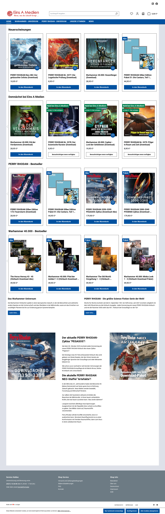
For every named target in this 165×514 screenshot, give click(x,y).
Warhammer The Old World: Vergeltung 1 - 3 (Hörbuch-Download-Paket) (98, 277)
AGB (111, 492)
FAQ (59, 486)
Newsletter (114, 481)
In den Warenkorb (25, 87)
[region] (82, 59)
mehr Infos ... (14, 313)
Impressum (114, 489)
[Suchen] (116, 13)
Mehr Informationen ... (64, 511)
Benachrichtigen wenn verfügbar (63, 154)
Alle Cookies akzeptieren (149, 511)
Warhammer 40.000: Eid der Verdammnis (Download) (23, 143)
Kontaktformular (23, 487)
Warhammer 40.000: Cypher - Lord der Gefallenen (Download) (100, 143)
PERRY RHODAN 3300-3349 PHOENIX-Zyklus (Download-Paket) (137, 210)
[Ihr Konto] (137, 13)
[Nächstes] (158, 59)
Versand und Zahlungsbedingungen (70, 481)
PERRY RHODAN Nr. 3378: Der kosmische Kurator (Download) (62, 143)
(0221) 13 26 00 (11, 484)
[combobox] (81, 13)
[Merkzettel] (131, 13)
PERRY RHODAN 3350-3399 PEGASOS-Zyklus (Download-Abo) (101, 210)
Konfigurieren (132, 511)
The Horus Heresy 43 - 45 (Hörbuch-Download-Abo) (21, 277)
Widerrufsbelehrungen (65, 483)
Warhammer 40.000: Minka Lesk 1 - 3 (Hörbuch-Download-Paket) (138, 277)
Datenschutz (114, 486)
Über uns (113, 483)
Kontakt (61, 489)
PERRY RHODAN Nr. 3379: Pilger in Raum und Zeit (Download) (139, 143)
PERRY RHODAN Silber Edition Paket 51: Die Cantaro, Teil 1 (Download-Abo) (138, 76)
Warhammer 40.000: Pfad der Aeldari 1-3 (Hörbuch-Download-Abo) (63, 277)
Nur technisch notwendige (114, 511)
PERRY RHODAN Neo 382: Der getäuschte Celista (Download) (24, 76)
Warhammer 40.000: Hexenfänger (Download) (101, 76)
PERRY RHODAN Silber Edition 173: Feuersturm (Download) (24, 210)
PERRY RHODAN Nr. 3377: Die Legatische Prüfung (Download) (62, 76)
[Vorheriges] (7, 59)
